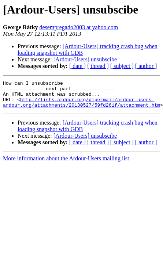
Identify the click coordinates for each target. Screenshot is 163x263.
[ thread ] (98, 66)
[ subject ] (122, 66)
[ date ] (77, 66)
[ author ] (146, 66)
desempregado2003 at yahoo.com (79, 27)
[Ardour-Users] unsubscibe (85, 59)
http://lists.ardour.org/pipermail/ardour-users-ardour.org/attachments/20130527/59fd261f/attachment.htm (81, 107)
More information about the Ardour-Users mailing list (66, 164)
